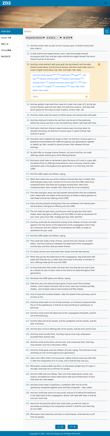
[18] (27, 241)
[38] (27, 414)
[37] (27, 403)
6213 (76, 82)
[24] (27, 294)
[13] (27, 192)
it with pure (65, 75)
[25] (27, 302)
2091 (80, 74)
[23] (27, 283)
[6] (28, 120)
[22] (27, 278)
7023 (60, 78)
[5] (28, 115)
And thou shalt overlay (42, 75)
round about (60, 86)
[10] (27, 160)
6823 (54, 74)
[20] (27, 256)
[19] (27, 251)
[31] (27, 350)
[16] (27, 222)
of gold (48, 86)
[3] (28, 64)
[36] (27, 392)
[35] (27, 384)
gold (76, 75)
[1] (28, 45)
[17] (27, 235)
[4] (28, 104)
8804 (80, 82)
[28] (27, 329)
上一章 (60, 427)
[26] (27, 313)
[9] (28, 152)
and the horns (39, 82)
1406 (37, 78)
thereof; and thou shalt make (61, 82)
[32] (27, 358)
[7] (28, 128)
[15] (27, 211)
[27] (27, 321)
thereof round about (71, 79)
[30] (27, 342)
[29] (27, 334)
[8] (28, 139)
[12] (27, 179)
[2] (28, 53)
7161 (46, 82)
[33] (27, 366)
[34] (27, 374)
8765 (58, 74)
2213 (43, 86)
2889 (72, 74)
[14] (27, 203)
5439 (82, 78)
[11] (27, 174)
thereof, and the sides (49, 79)
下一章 (72, 427)
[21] (27, 267)
